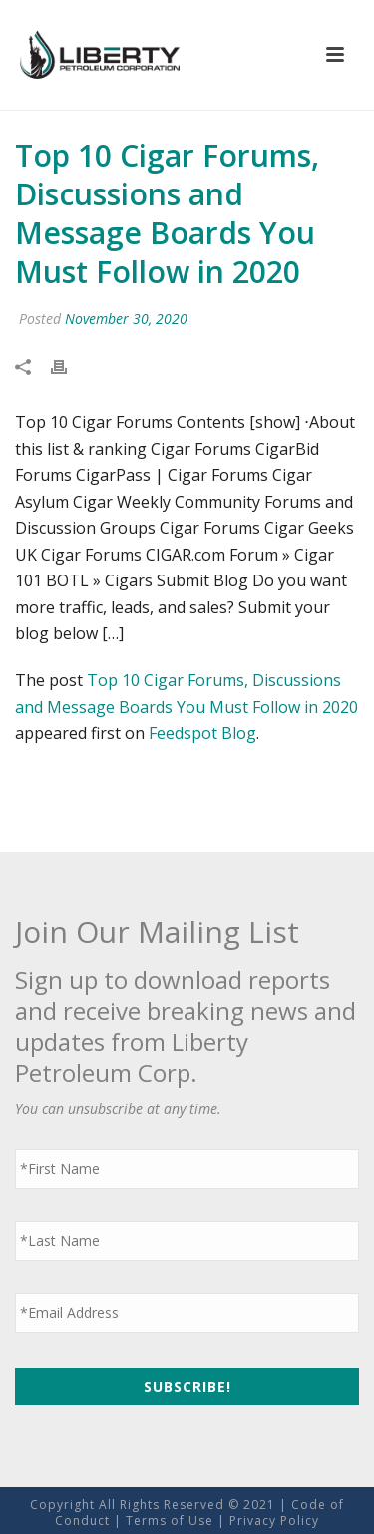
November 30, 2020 (126, 318)
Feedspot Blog (202, 733)
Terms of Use (169, 1520)
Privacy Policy (274, 1520)
